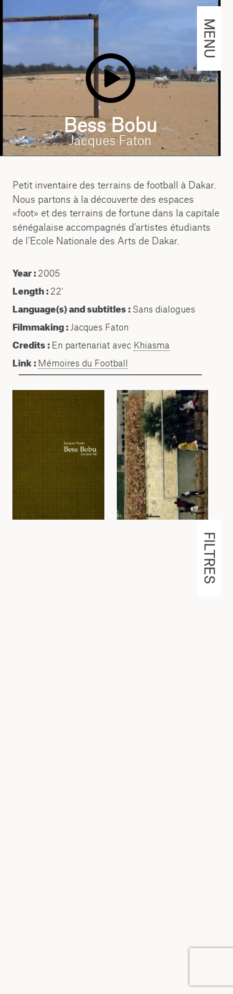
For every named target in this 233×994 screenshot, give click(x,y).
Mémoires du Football (83, 363)
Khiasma (152, 345)
